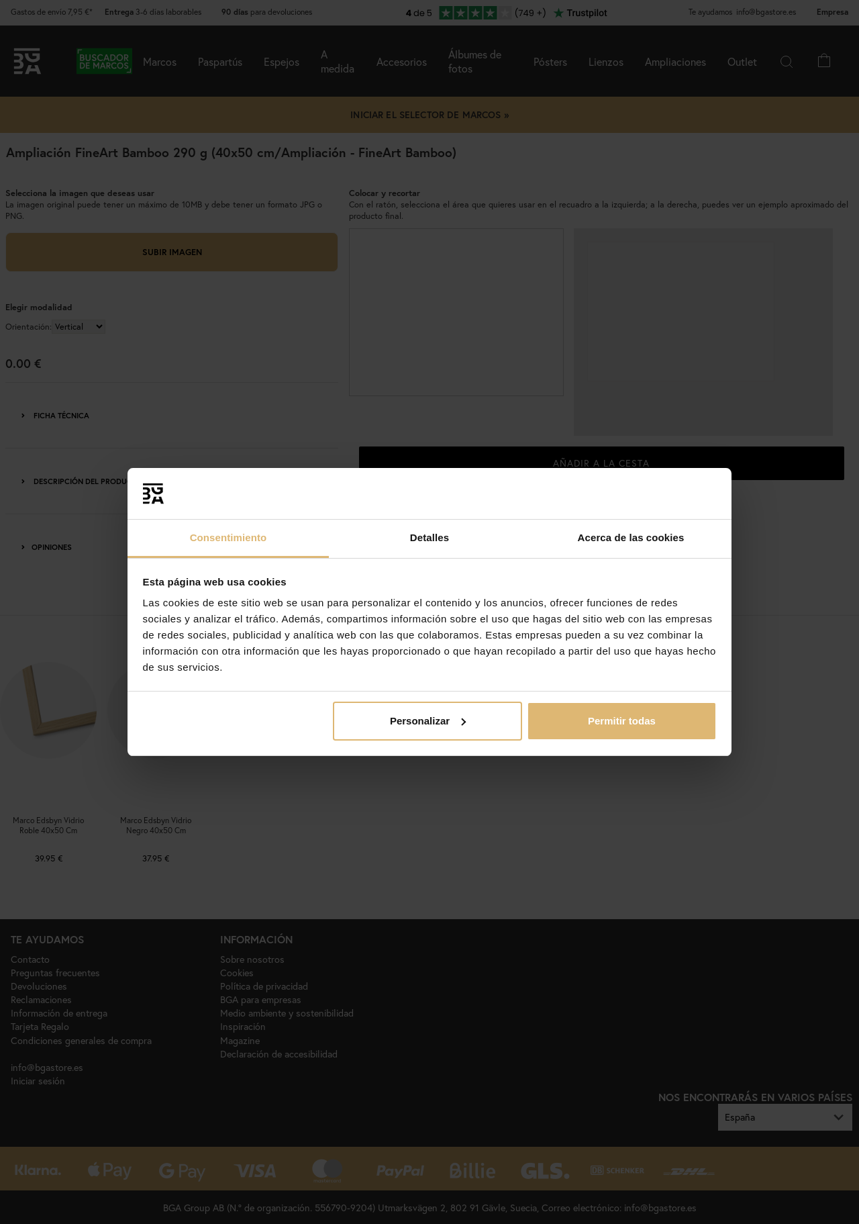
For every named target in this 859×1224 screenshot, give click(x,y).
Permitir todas (622, 720)
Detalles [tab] (429, 537)
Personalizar (428, 720)
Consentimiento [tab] (228, 537)
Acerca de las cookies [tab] (631, 537)
